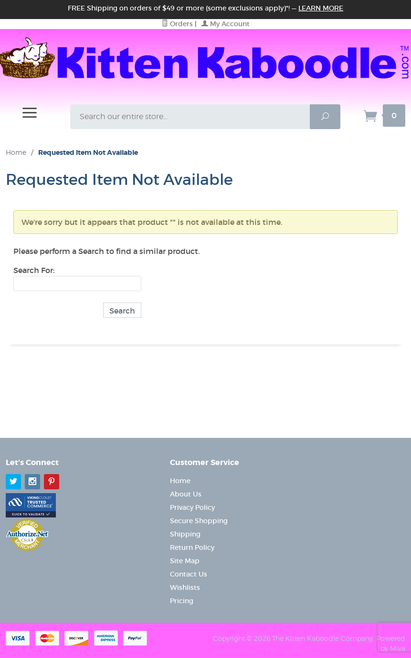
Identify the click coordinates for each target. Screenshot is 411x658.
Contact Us (188, 574)
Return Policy (192, 547)
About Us (185, 494)
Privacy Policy (192, 507)
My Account (225, 24)
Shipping (185, 534)
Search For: (33, 270)
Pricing (181, 601)
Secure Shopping (199, 520)
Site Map (185, 561)
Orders (177, 24)
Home (16, 152)
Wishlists (185, 587)
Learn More (320, 8)
